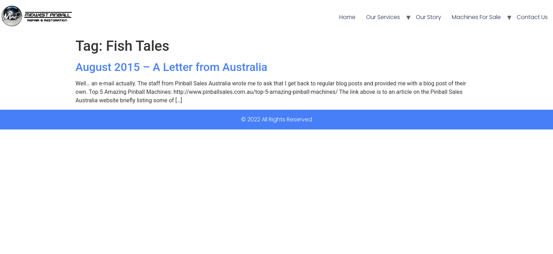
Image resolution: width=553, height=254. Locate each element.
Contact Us (532, 17)
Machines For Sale (476, 17)
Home (347, 17)
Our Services (383, 17)
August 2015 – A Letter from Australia (171, 67)
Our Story (428, 17)
